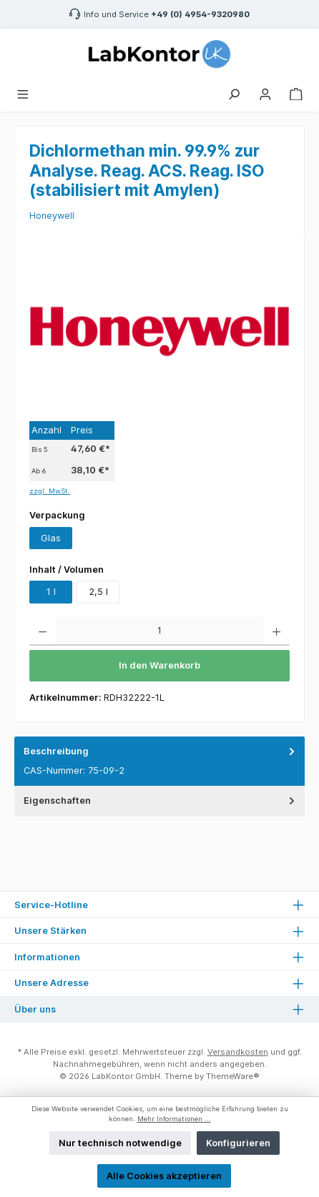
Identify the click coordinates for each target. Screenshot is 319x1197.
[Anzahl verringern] (42, 631)
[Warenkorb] (296, 92)
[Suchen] (234, 92)
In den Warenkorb (159, 665)
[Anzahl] (159, 631)
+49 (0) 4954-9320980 (200, 14)
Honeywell (51, 215)
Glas (51, 538)
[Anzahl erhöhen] (276, 631)
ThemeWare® (233, 1076)
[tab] (159, 761)
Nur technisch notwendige (120, 1143)
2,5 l (98, 591)
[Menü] (23, 92)
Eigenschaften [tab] (161, 800)
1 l (51, 591)
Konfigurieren (238, 1143)
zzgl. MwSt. (49, 491)
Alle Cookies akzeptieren (164, 1176)
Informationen (47, 957)
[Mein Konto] (265, 92)
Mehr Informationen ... (174, 1119)
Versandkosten (237, 1052)
